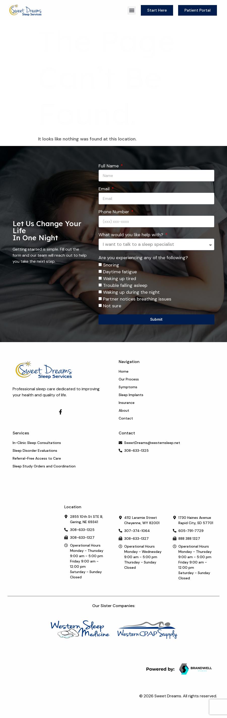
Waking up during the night (131, 292)
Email (105, 189)
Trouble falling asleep (125, 286)
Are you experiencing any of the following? (143, 258)
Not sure (112, 306)
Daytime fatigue (120, 272)
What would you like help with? (132, 235)
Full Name (109, 166)
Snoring (111, 265)
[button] (131, 10)
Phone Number (115, 212)
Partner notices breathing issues (137, 299)
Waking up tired (119, 279)
